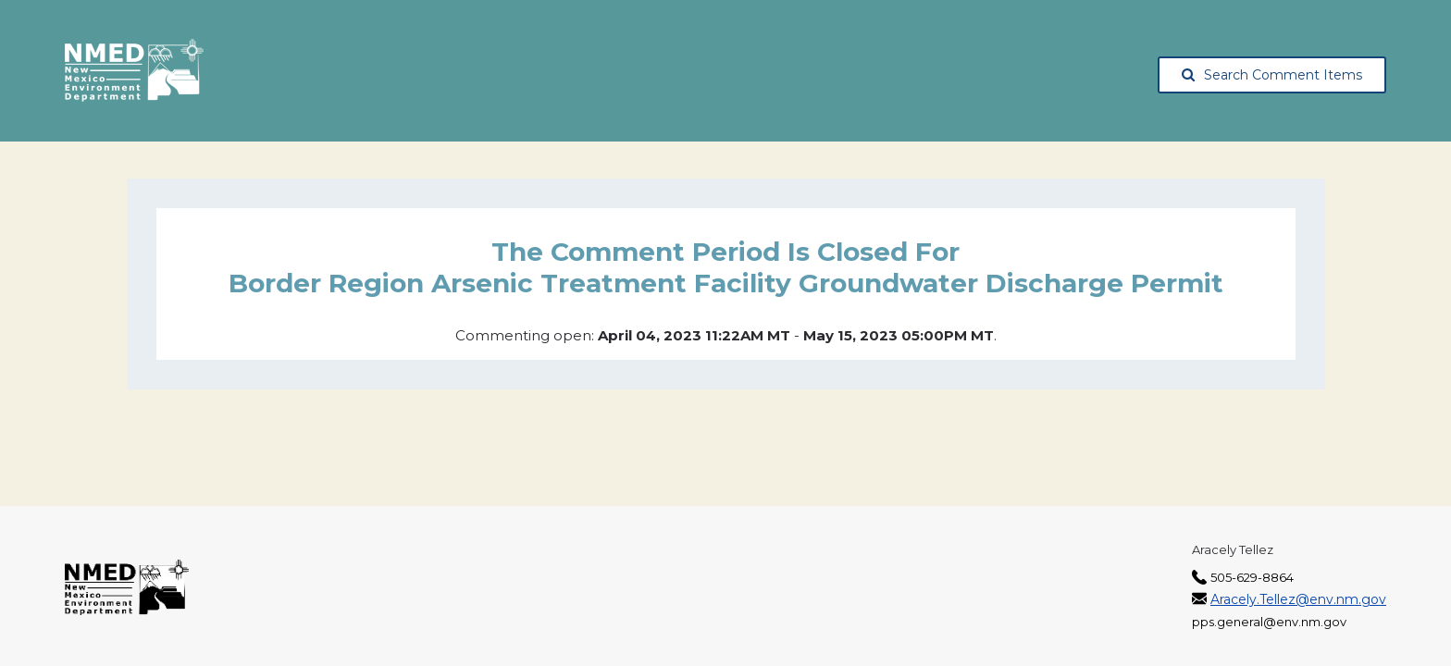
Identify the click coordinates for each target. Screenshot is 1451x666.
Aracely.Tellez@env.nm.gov (1298, 599)
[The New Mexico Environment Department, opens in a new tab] (134, 71)
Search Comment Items (1272, 75)
